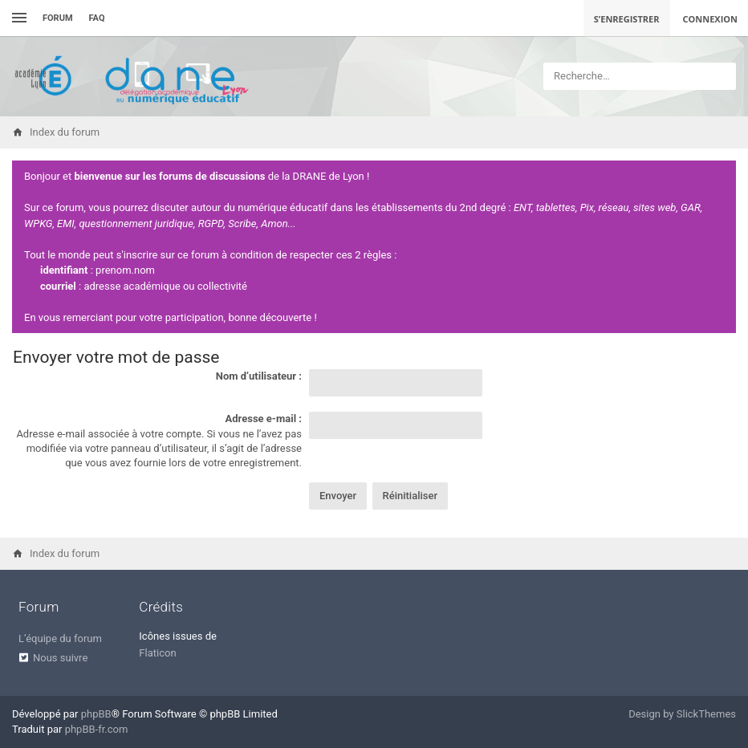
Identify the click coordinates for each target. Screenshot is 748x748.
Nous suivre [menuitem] (60, 658)
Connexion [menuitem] (710, 19)
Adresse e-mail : (264, 419)
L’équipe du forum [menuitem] (60, 638)
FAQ (97, 18)
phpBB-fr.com (96, 729)
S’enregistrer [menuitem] (627, 19)
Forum (58, 18)
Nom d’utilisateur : (259, 376)
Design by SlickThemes (682, 714)
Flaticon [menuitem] (157, 653)
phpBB (96, 714)
